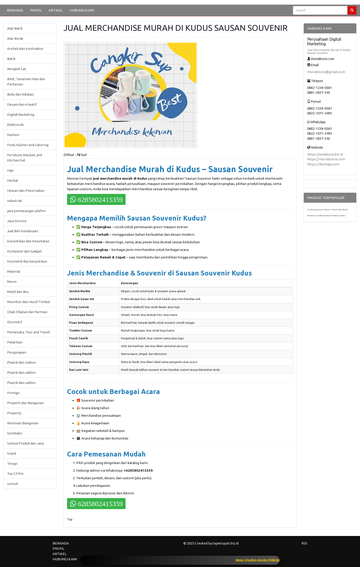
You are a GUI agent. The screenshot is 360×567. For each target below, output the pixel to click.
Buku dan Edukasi (20, 94)
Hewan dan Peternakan (25, 191)
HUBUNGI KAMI (82, 10)
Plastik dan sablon (21, 372)
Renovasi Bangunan (22, 423)
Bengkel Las (16, 69)
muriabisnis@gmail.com (326, 72)
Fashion (13, 135)
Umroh (12, 484)
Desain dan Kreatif (22, 104)
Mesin (12, 282)
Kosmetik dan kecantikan (27, 261)
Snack (11, 453)
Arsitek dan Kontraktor (25, 49)
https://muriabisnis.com (326, 159)
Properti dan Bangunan (25, 403)
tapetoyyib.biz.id (226, 543)
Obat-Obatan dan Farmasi (27, 312)
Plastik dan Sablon (21, 362)
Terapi (12, 463)
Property (14, 413)
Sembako (14, 433)
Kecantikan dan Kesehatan (28, 241)
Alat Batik (14, 28)
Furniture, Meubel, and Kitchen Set (24, 157)
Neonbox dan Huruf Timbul (28, 302)
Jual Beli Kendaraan (22, 231)
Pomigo (13, 393)
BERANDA (15, 10)
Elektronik (15, 125)
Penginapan (16, 352)
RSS (304, 543)
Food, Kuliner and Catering (27, 145)
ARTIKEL (56, 10)
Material (13, 271)
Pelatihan (14, 342)
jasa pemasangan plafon (26, 211)
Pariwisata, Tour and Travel (28, 332)
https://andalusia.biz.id (325, 154)
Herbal (12, 180)
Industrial (14, 201)
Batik (11, 59)
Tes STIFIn (15, 474)
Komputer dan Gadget (24, 251)
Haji (10, 170)
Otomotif (14, 322)
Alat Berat (15, 38)
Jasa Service (16, 221)
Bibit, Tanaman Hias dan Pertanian (26, 81)
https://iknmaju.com (323, 164)
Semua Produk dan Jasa (25, 443)
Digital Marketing (20, 114)
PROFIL (36, 10)
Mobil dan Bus (18, 292)
